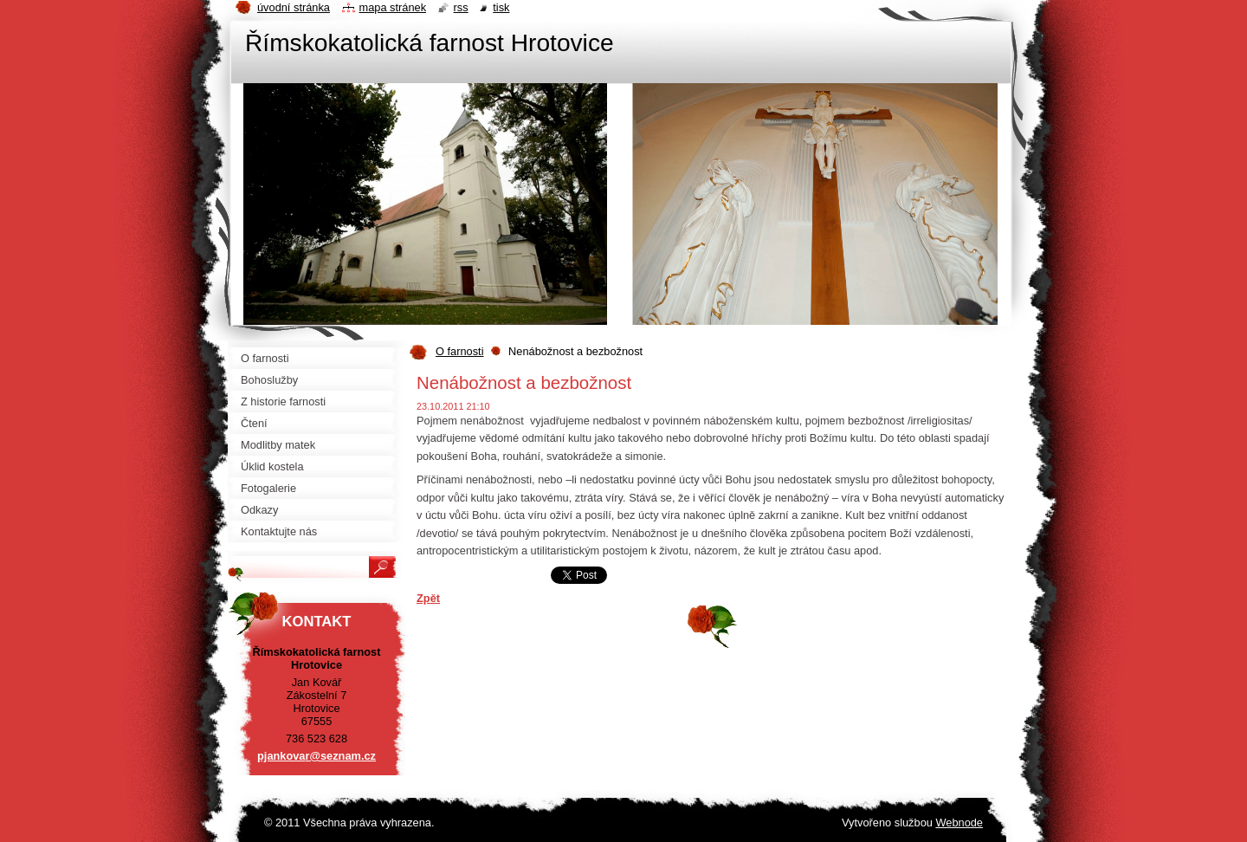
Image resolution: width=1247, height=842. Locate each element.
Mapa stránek (393, 7)
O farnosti (459, 351)
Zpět (428, 598)
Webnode (959, 822)
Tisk (501, 7)
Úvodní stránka (293, 7)
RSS (461, 7)
